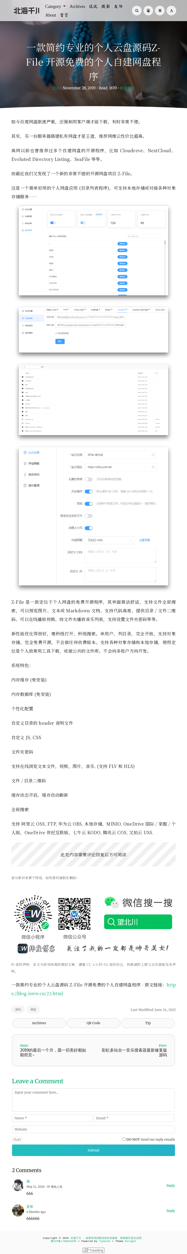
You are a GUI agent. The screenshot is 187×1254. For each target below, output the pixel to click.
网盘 (33, 1009)
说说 (93, 6)
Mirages (130, 1241)
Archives (77, 6)
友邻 (118, 6)
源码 (18, 1009)
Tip (148, 1023)
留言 (64, 15)
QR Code (93, 1023)
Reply (171, 1186)
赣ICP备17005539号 (63, 1241)
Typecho (104, 1241)
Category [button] (53, 6)
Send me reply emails (150, 1139)
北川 (56, 88)
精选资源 (127, 88)
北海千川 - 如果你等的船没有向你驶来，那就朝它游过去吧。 (107, 1238)
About (50, 15)
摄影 (105, 6)
